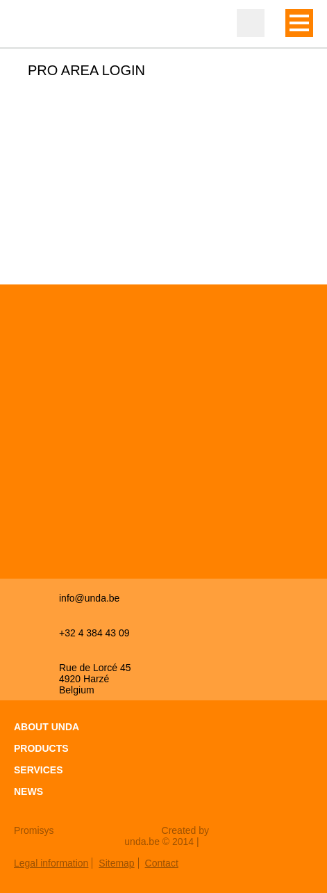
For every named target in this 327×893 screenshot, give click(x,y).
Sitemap (116, 863)
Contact (161, 863)
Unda (41, 24)
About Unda (46, 726)
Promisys (34, 830)
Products (41, 748)
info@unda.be (89, 598)
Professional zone (251, 23)
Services (38, 769)
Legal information (51, 863)
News (28, 791)
